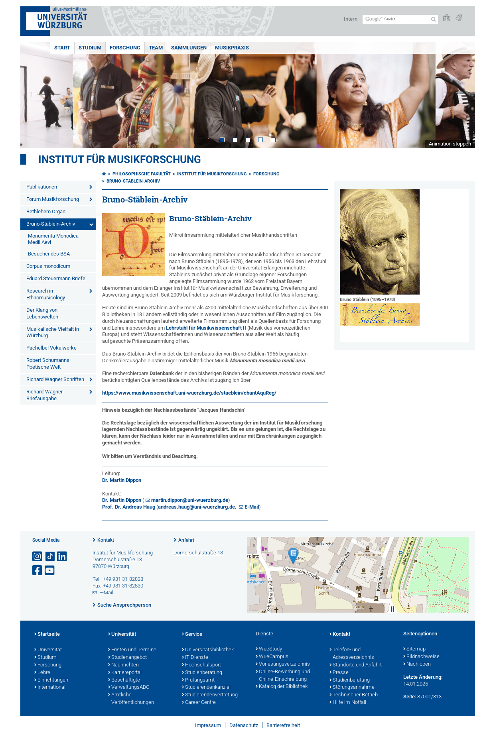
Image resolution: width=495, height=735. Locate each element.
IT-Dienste (195, 657)
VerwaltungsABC (128, 687)
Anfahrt (186, 540)
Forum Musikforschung (52, 199)
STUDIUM (90, 48)
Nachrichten (123, 665)
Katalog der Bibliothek (282, 686)
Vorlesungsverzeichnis (283, 664)
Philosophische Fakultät (141, 174)
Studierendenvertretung (210, 695)
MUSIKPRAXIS (232, 48)
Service (192, 634)
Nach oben (417, 664)
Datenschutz (243, 725)
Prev (34, 95)
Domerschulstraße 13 (198, 553)
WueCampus (272, 656)
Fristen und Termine (132, 650)
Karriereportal (125, 672)
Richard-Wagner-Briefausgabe (45, 395)
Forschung (47, 665)
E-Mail (252, 507)
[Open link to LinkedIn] (62, 557)
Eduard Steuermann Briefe (55, 278)
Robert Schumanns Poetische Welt (47, 363)
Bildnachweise (421, 656)
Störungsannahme (352, 687)
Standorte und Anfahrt (355, 665)
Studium (45, 657)
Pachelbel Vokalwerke (51, 348)
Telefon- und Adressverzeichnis (351, 654)
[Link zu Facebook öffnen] (37, 571)
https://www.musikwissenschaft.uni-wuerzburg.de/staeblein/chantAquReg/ (189, 393)
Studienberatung (202, 672)
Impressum (208, 725)
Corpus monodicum (48, 266)
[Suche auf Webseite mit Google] (400, 19)
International (49, 687)
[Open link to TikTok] (50, 557)
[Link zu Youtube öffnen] (50, 571)
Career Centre (199, 702)
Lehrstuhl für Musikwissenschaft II (206, 328)
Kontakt (105, 540)
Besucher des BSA (49, 254)
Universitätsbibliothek (208, 650)
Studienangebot (127, 657)
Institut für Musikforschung (119, 159)
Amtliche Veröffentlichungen (131, 699)
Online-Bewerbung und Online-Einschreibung (283, 675)
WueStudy (269, 649)
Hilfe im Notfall (347, 702)
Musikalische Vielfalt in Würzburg (52, 332)
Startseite (47, 634)
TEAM (156, 48)
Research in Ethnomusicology (45, 294)
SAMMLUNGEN (189, 48)
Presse (339, 672)
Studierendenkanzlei (206, 687)
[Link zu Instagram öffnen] (37, 557)
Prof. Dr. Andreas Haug (128, 507)
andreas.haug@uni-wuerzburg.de (196, 507)
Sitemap (414, 649)
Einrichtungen (51, 680)
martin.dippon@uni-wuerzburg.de (189, 500)
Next (461, 95)
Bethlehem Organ (45, 211)
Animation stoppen (450, 144)
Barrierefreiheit (283, 725)
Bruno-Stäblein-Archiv (50, 224)
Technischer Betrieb (353, 695)
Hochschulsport (201, 665)
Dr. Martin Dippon (121, 480)
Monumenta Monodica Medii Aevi (53, 239)
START (62, 48)
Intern (350, 19)
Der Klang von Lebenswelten (42, 313)
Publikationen (41, 187)
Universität (48, 650)
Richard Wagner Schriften (55, 379)
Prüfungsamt (198, 680)
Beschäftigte (124, 680)
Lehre (42, 672)
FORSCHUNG (125, 48)
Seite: (409, 697)
